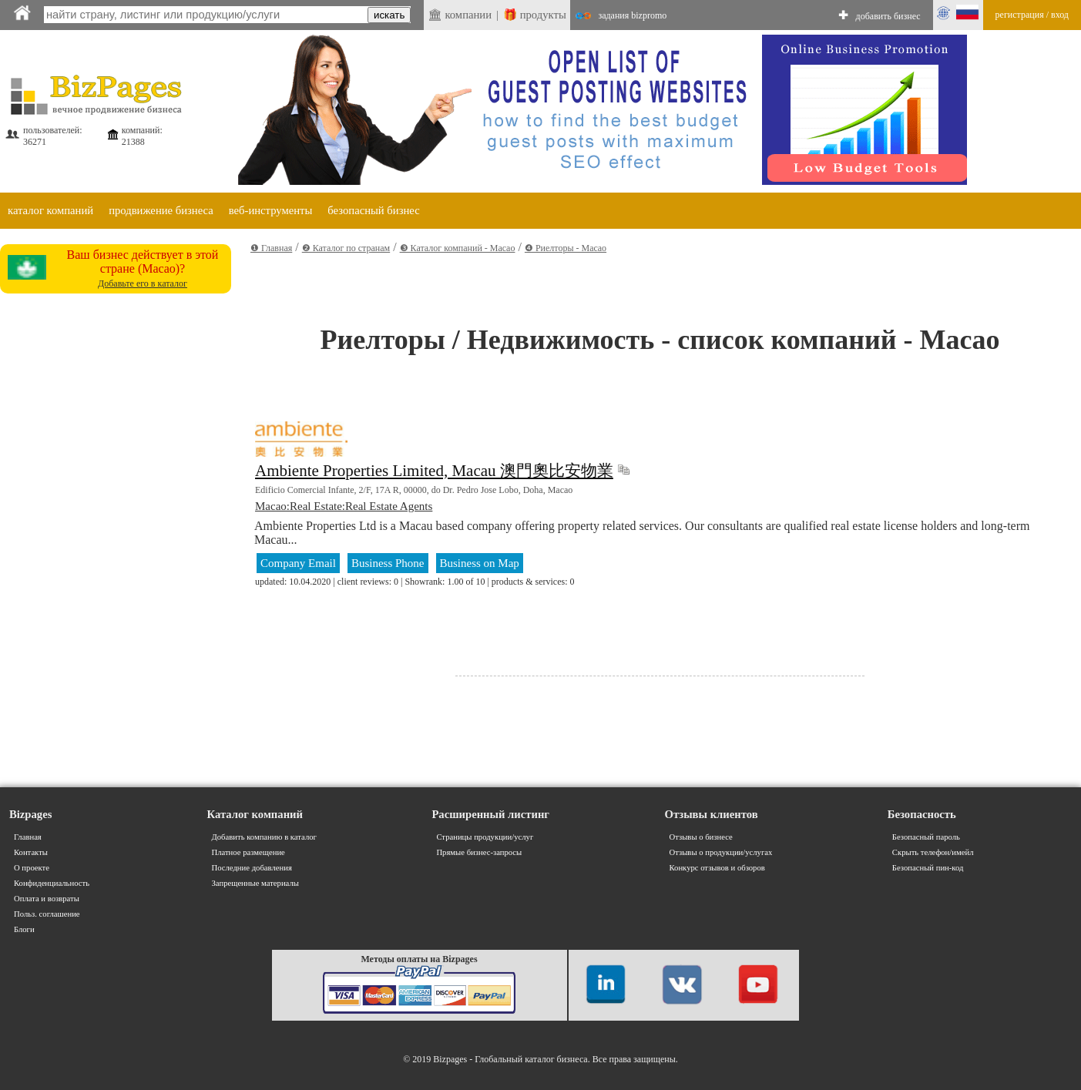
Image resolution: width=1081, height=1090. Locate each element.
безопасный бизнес (373, 210)
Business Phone (388, 563)
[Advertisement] (115, 531)
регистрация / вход (1032, 14)
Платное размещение (248, 852)
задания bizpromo (632, 15)
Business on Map (479, 563)
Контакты (31, 852)
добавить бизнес (888, 16)
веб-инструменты (271, 210)
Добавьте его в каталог (142, 283)
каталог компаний (50, 210)
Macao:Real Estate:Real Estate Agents (343, 506)
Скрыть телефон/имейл (933, 852)
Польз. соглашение (47, 914)
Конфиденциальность (51, 883)
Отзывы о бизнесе (701, 837)
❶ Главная (271, 248)
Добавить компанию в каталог (264, 837)
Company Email (298, 563)
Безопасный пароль (926, 837)
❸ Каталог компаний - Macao (457, 248)
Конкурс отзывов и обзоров (717, 868)
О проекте (31, 868)
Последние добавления (252, 868)
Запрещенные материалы (255, 883)
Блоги (24, 929)
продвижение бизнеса (161, 210)
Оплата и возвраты (46, 898)
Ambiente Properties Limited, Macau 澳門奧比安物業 (434, 470)
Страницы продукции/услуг (484, 837)
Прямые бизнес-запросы (479, 852)
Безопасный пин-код (928, 868)
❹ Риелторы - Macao (565, 248)
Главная (28, 837)
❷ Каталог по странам (346, 248)
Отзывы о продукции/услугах (721, 852)
